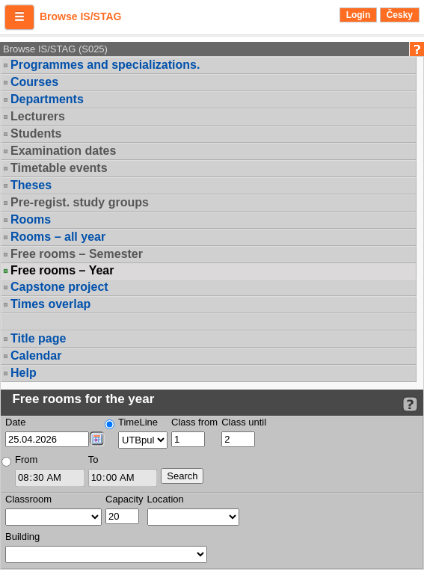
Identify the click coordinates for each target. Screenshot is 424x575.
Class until (243, 422)
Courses (34, 82)
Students (35, 133)
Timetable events (59, 168)
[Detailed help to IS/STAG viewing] (410, 404)
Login (358, 15)
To (93, 459)
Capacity (124, 499)
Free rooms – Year (62, 270)
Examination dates (63, 150)
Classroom (28, 499)
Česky (400, 15)
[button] (19, 17)
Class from (194, 422)
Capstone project (59, 286)
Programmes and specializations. (105, 64)
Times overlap (50, 304)
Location (165, 499)
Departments (47, 99)
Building (22, 536)
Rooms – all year (57, 236)
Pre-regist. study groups (79, 202)
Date (15, 422)
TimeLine (138, 422)
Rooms (30, 219)
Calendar (35, 355)
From (26, 459)
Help (23, 372)
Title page (38, 338)
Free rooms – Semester (76, 253)
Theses (31, 185)
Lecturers (37, 116)
